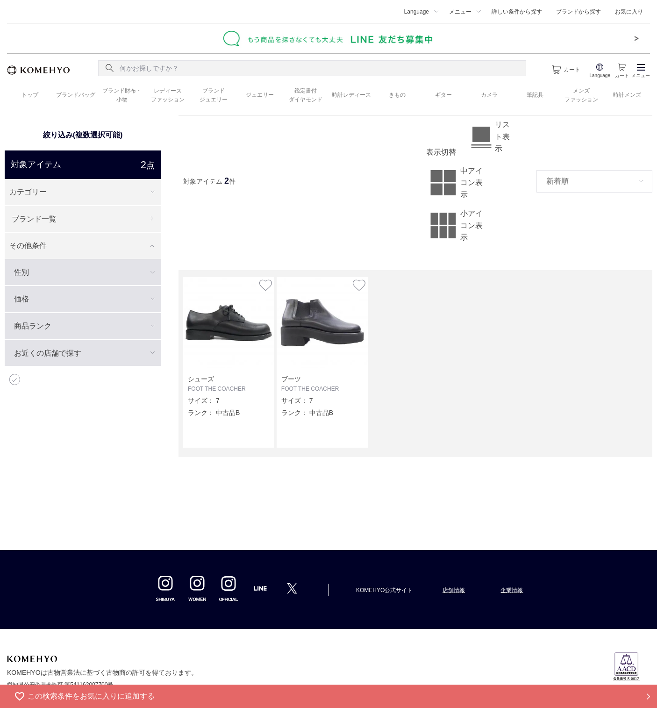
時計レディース (351, 95)
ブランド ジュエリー (214, 95)
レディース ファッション (168, 95)
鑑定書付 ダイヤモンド (305, 95)
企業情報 (511, 590)
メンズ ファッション (581, 95)
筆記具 (535, 95)
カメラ (489, 95)
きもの (397, 95)
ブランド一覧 (34, 219)
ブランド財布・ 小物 (122, 95)
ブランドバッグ (75, 95)
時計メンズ (627, 95)
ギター (443, 95)
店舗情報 (454, 590)
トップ (29, 95)
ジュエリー (260, 95)
